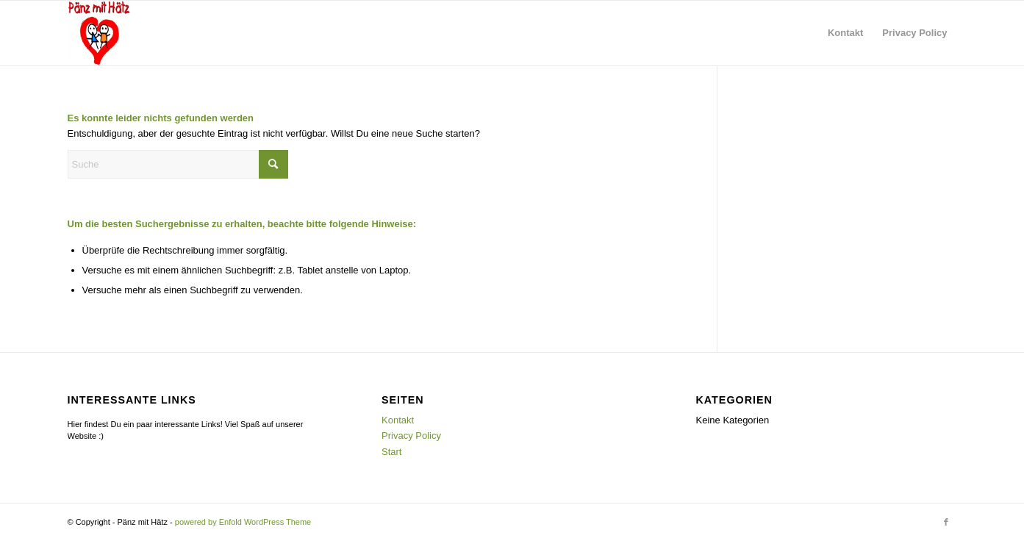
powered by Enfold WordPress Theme (243, 521)
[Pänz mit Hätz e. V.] (99, 33)
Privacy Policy (411, 435)
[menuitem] (845, 33)
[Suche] (178, 164)
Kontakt (398, 420)
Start (391, 451)
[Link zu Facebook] (946, 522)
